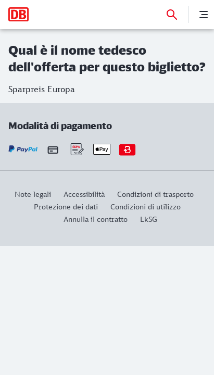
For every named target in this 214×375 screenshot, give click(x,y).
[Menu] (203, 14)
